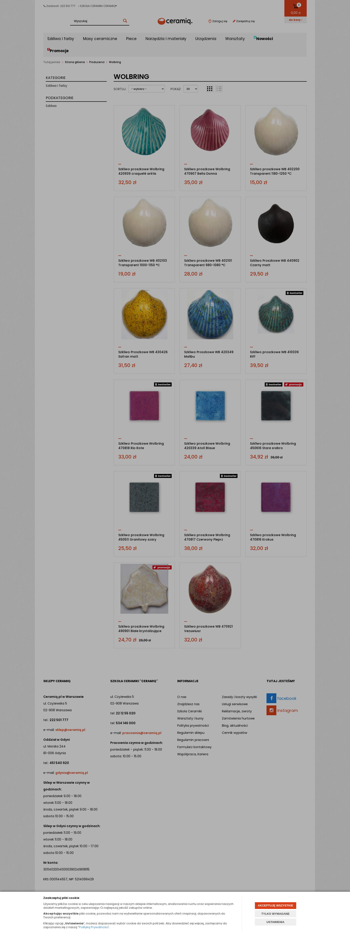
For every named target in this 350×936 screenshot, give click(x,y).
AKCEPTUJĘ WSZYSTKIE (275, 905)
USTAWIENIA (276, 922)
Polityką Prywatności (93, 927)
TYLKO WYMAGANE (275, 913)
